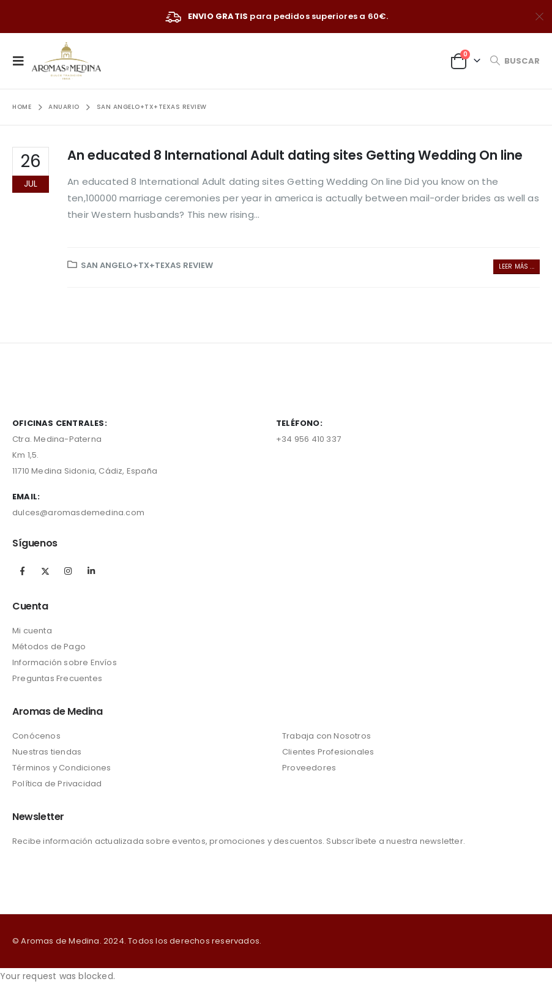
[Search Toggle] (515, 61)
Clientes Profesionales (328, 752)
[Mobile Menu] (22, 60)
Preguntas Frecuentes (57, 678)
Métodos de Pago (49, 646)
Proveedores (309, 767)
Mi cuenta (32, 630)
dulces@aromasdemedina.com (78, 512)
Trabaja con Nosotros (326, 736)
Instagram (68, 571)
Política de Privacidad (57, 783)
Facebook (22, 571)
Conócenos (36, 736)
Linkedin (91, 571)
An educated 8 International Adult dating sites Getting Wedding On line (295, 155)
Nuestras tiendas (46, 752)
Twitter (45, 571)
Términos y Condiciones (61, 767)
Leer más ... (516, 266)
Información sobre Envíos (64, 662)
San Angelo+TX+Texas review (147, 265)
